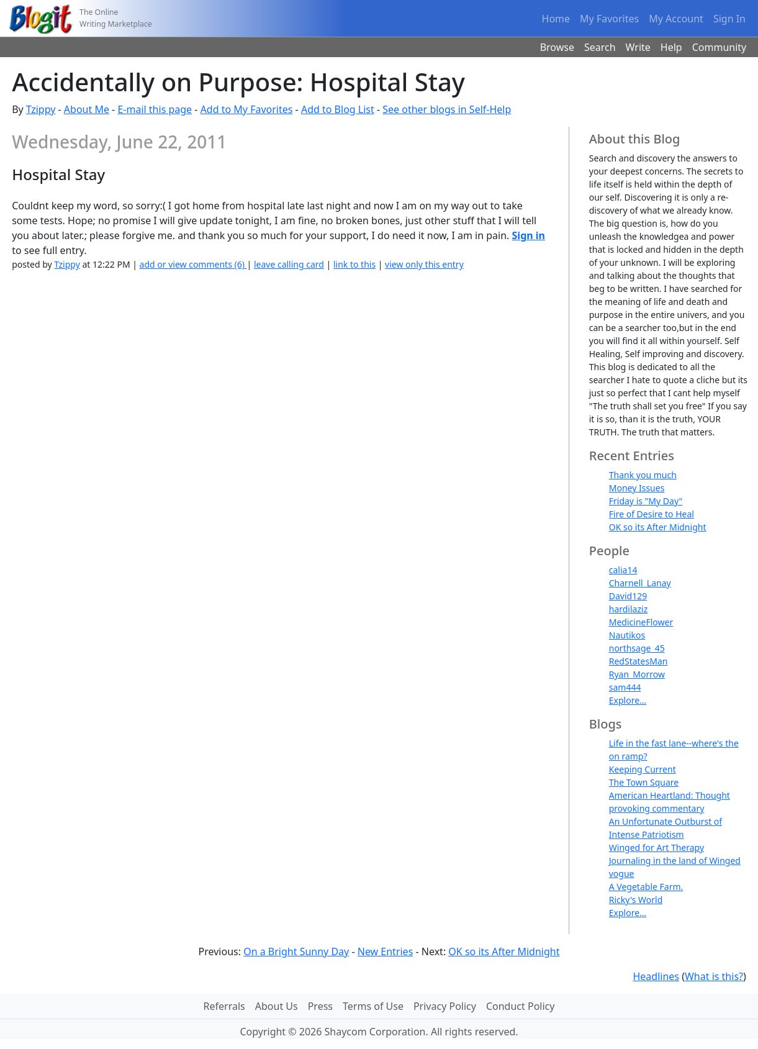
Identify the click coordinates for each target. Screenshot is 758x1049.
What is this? (714, 976)
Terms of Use (373, 1006)
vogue (621, 873)
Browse (557, 47)
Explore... (628, 700)
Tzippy (40, 109)
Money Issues (637, 488)
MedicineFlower (641, 622)
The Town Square (644, 782)
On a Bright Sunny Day (296, 951)
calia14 (623, 570)
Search (600, 47)
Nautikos (627, 635)
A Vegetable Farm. (646, 886)
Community (719, 47)
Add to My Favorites (247, 109)
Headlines (656, 976)
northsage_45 (637, 648)
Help (671, 47)
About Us (276, 1006)
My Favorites (609, 18)
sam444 (625, 687)
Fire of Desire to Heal (651, 514)
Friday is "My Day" (646, 501)
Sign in (528, 235)
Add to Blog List (337, 109)
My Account (676, 18)
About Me (86, 109)
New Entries (385, 951)
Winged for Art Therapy (656, 847)
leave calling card (289, 264)
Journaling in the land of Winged (675, 860)
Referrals (224, 1006)
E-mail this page (154, 109)
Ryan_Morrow (637, 674)
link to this (354, 264)
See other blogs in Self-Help (446, 109)
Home (556, 18)
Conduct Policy (520, 1006)
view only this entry (424, 264)
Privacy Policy (444, 1006)
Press (320, 1006)
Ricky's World (636, 900)
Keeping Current (642, 769)
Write (638, 47)
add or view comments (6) (193, 264)
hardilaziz (628, 609)
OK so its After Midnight (657, 527)
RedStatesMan (638, 661)
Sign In (729, 18)
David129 (628, 596)
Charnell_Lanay (640, 583)
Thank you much (643, 475)
